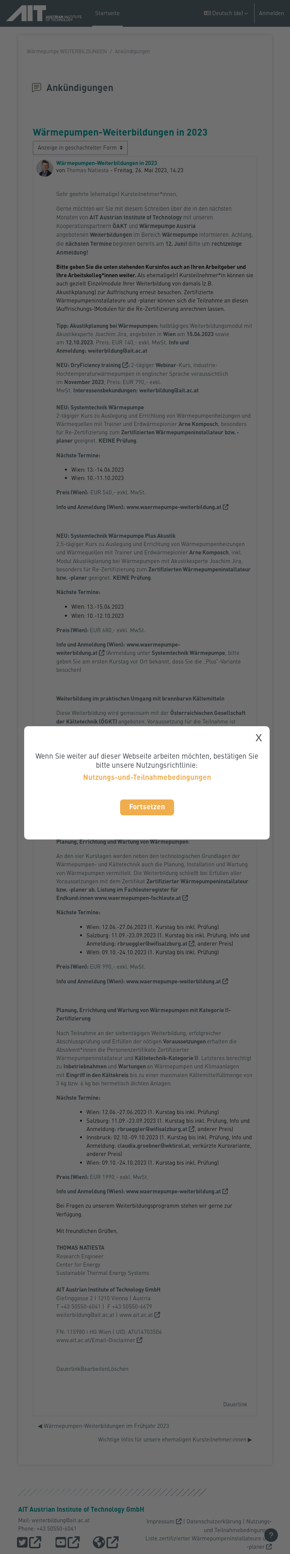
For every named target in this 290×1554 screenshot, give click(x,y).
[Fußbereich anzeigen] (271, 1535)
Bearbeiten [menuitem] (94, 1368)
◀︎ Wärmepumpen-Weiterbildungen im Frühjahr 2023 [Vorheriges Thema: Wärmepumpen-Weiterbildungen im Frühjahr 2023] (103, 1425)
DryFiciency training (96, 365)
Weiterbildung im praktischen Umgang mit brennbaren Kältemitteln (140, 698)
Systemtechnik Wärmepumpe (107, 535)
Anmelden (271, 13)
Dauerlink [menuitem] (68, 1368)
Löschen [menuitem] (118, 1368)
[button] (226, 13)
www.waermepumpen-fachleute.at (137, 897)
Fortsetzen (147, 806)
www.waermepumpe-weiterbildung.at (173, 981)
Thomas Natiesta (87, 170)
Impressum (160, 1521)
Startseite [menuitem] (107, 13)
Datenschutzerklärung (214, 1521)
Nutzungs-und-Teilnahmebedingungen (147, 777)
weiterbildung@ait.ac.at (85, 1314)
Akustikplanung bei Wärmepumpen (113, 325)
